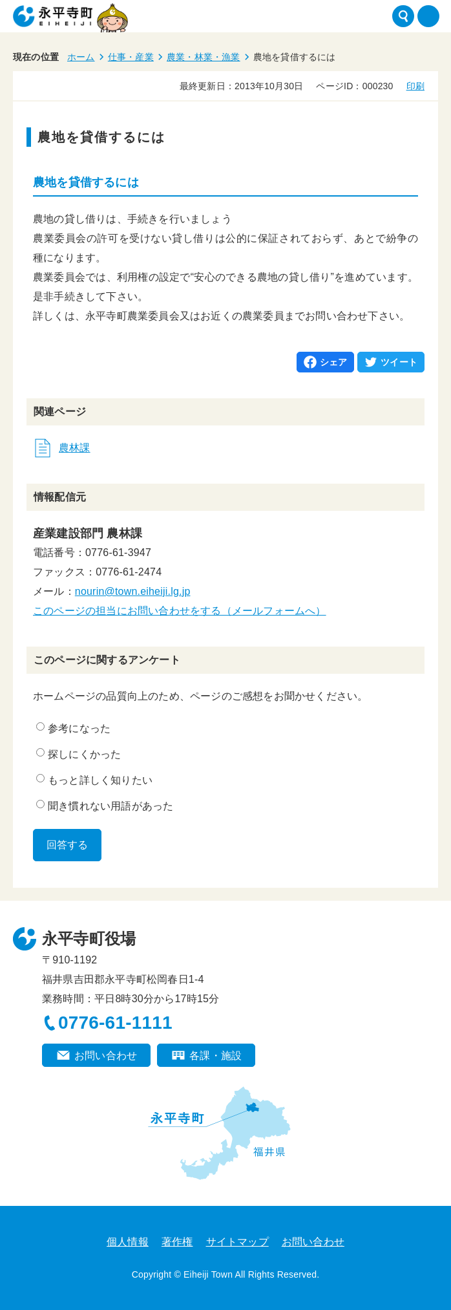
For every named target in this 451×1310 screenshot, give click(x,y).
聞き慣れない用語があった (104, 805)
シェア (334, 362)
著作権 (177, 1241)
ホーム (81, 57)
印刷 (415, 86)
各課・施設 (215, 1055)
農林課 (74, 447)
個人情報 (128, 1241)
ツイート (399, 362)
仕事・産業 (131, 57)
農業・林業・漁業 (203, 57)
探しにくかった (78, 754)
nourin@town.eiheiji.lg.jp (133, 591)
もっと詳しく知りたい (94, 780)
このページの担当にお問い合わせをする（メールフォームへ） (179, 610)
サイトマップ (237, 1241)
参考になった (73, 728)
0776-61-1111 (115, 1023)
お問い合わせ (105, 1055)
